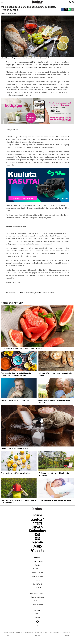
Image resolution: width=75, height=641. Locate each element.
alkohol (51, 293)
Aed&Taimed (37, 569)
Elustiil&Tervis (37, 584)
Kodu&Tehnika (37, 561)
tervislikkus (39, 293)
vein (46, 293)
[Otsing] (70, 2)
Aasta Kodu (37, 588)
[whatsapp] (69, 9)
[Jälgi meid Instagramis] (37, 621)
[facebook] (62, 9)
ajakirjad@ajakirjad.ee (39, 632)
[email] (72, 9)
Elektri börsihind (37, 604)
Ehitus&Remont (37, 572)
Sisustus (37, 565)
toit (21, 293)
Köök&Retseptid (37, 576)
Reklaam (37, 614)
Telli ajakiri (37, 601)
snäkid (31, 293)
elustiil (26, 293)
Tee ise (37, 580)
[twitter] (66, 9)
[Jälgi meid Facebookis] (37, 626)
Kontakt (37, 617)
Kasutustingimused (37, 597)
